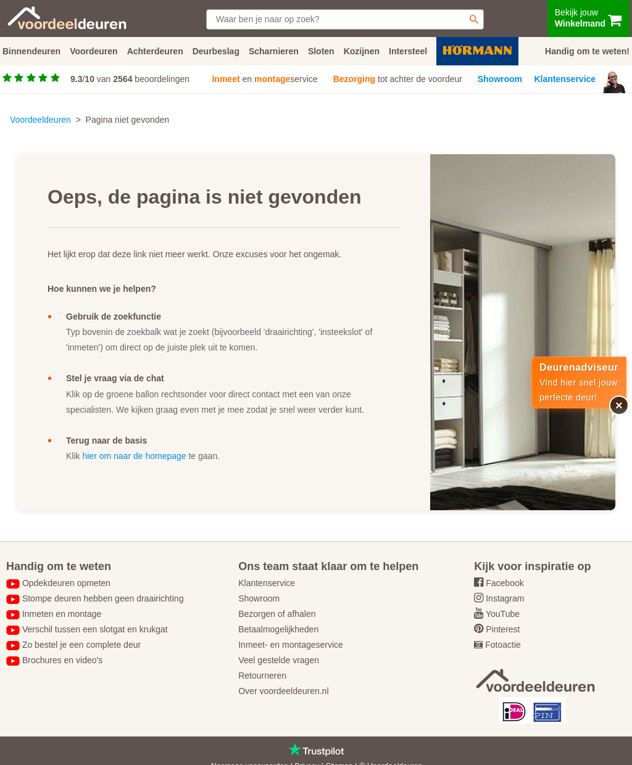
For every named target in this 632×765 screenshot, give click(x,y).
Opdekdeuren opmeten (66, 583)
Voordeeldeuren (40, 120)
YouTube (503, 614)
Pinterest (503, 629)
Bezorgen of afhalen (276, 614)
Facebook (504, 583)
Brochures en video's (62, 660)
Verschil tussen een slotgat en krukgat (95, 629)
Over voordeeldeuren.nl (283, 691)
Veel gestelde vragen (278, 660)
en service (264, 79)
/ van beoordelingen (129, 79)
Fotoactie (503, 645)
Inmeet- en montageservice (290, 645)
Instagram (505, 598)
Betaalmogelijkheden (278, 629)
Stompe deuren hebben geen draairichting (103, 598)
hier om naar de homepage (134, 456)
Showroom (500, 79)
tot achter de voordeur (397, 79)
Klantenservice (565, 79)
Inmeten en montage (61, 614)
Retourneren (262, 675)
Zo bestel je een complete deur (81, 645)
